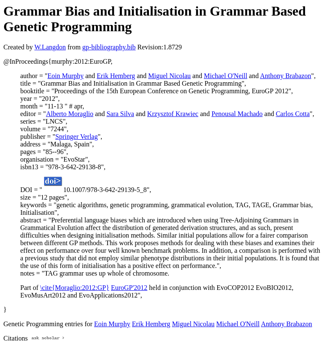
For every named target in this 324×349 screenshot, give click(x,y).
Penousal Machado (236, 113)
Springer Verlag (76, 136)
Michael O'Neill (225, 75)
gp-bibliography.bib (109, 47)
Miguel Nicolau (169, 75)
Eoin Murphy (65, 75)
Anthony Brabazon (285, 75)
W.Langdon (50, 47)
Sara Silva (120, 113)
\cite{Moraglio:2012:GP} (74, 287)
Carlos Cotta (293, 113)
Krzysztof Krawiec (172, 113)
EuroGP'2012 (129, 287)
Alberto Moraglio (69, 113)
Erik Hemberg (116, 75)
